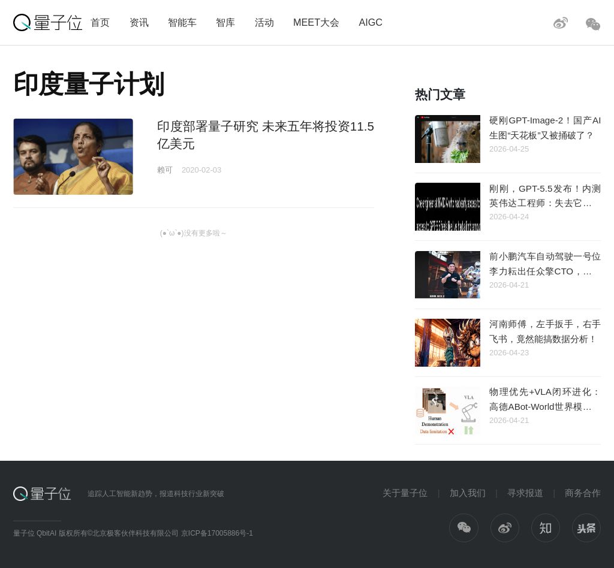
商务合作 (583, 493)
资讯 (139, 22)
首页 (100, 22)
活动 (264, 22)
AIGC (371, 22)
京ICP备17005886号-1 (217, 533)
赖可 (165, 169)
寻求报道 (525, 493)
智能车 (182, 22)
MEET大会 (316, 22)
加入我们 (468, 493)
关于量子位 (405, 493)
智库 (225, 22)
